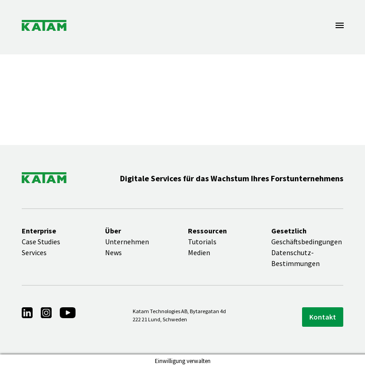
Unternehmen (127, 241)
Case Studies (41, 241)
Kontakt (322, 316)
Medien (199, 252)
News (113, 252)
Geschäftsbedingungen (306, 241)
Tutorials (202, 241)
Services (34, 252)
